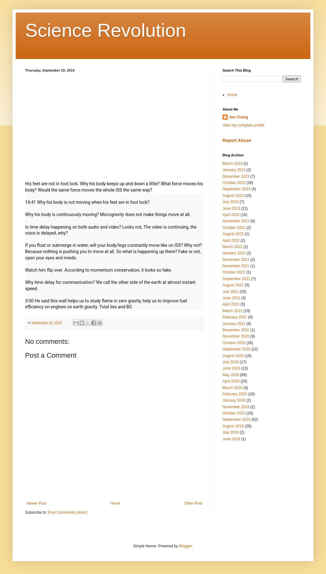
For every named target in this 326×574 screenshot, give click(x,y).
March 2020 (232, 388)
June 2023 (231, 208)
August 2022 (233, 234)
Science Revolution (105, 30)
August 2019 (233, 426)
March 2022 (232, 247)
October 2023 (234, 183)
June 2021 (231, 298)
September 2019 (236, 419)
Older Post (193, 503)
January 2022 (234, 253)
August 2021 (233, 285)
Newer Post (36, 503)
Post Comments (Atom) (67, 512)
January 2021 (234, 324)
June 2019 (231, 439)
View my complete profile (243, 125)
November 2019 (236, 407)
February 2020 (235, 394)
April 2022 (231, 240)
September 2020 (236, 349)
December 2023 (236, 176)
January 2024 (234, 170)
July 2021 (231, 292)
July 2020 (231, 362)
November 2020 (236, 336)
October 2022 (234, 227)
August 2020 (233, 356)
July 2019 (231, 432)
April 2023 (231, 215)
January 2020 (234, 400)
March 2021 (232, 311)
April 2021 (231, 304)
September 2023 (236, 189)
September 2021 (236, 279)
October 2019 (234, 413)
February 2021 (235, 317)
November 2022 (236, 221)
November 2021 (236, 266)
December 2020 (236, 330)
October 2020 (234, 343)
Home (115, 503)
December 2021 (236, 259)
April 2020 (231, 381)
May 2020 (231, 375)
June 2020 (231, 368)
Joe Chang (238, 117)
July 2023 (231, 202)
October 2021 (234, 272)
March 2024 (232, 163)
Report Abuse (237, 140)
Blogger (185, 546)
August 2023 (233, 195)
